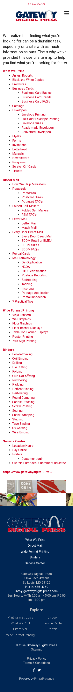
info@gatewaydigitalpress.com (36, 591)
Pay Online (19, 450)
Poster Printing (22, 336)
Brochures (19, 84)
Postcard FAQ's (32, 202)
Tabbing (27, 284)
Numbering (19, 380)
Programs (19, 162)
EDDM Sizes (30, 245)
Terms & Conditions (36, 663)
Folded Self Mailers (25, 206)
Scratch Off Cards (24, 166)
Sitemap (36, 649)
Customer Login (32, 459)
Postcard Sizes (32, 197)
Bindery (8, 350)
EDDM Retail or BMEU (37, 240)
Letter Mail (19, 219)
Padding (18, 384)
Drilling (17, 363)
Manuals (18, 153)
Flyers (16, 136)
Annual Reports (22, 75)
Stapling (17, 419)
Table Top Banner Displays (30, 332)
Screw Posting (22, 406)
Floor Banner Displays (27, 328)
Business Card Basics (37, 93)
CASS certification (34, 271)
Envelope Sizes (32, 123)
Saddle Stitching (23, 402)
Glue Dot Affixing (23, 376)
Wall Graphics (21, 319)
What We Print (13, 71)
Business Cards (23, 88)
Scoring (17, 410)
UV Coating (19, 428)
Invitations (19, 145)
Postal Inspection (34, 297)
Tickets (17, 171)
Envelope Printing (34, 114)
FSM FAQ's (29, 215)
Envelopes (19, 110)
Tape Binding (21, 423)
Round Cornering (23, 397)
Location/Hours (22, 446)
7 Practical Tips (22, 301)
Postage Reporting (34, 275)
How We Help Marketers (29, 184)
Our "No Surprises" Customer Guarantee (39, 463)
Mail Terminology (24, 258)
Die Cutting (19, 367)
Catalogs (18, 106)
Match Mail (29, 228)
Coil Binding (20, 358)
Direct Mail (11, 180)
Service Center (14, 441)
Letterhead (19, 149)
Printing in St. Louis (20, 617)
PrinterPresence (44, 678)
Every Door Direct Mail (27, 232)
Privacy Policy (36, 658)
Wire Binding (20, 432)
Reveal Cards (21, 253)
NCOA (26, 267)
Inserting (28, 288)
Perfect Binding (22, 389)
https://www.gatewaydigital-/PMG (27, 472)
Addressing (29, 280)
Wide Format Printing (18, 310)
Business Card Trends (37, 97)
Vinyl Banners (21, 315)
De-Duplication (32, 262)
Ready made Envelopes (38, 127)
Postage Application (35, 293)
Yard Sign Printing (24, 341)
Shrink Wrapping (23, 415)
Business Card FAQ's (36, 101)
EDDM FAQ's (30, 249)
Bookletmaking (22, 354)
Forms (16, 140)
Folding (17, 371)
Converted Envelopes (36, 132)
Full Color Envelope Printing (40, 119)
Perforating (20, 393)
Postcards (19, 189)
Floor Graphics (22, 323)
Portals (17, 454)
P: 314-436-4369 (36, 587)
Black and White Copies (28, 80)
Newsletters (20, 158)
